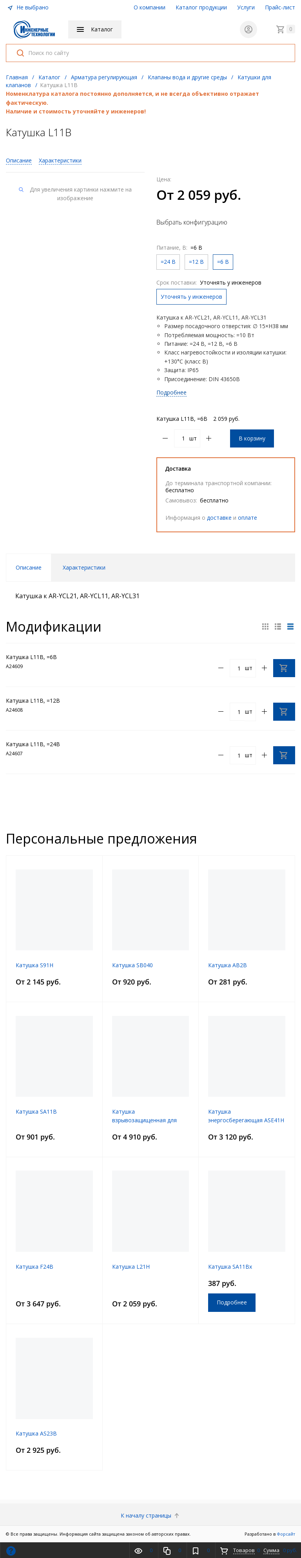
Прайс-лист (280, 7)
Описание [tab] (29, 567)
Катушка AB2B (227, 965)
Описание (19, 160)
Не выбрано (28, 7)
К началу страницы (151, 1515)
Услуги (246, 7)
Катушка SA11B (36, 1111)
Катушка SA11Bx (230, 1266)
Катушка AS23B (36, 1433)
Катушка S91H (34, 965)
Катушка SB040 (132, 965)
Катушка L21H (131, 1266)
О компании (149, 7)
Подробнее (171, 392)
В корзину (252, 438)
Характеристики (60, 160)
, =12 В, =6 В (221, 343)
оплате (247, 517)
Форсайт (286, 1534)
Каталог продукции (201, 7)
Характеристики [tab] (84, 567)
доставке (219, 517)
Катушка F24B (34, 1266)
